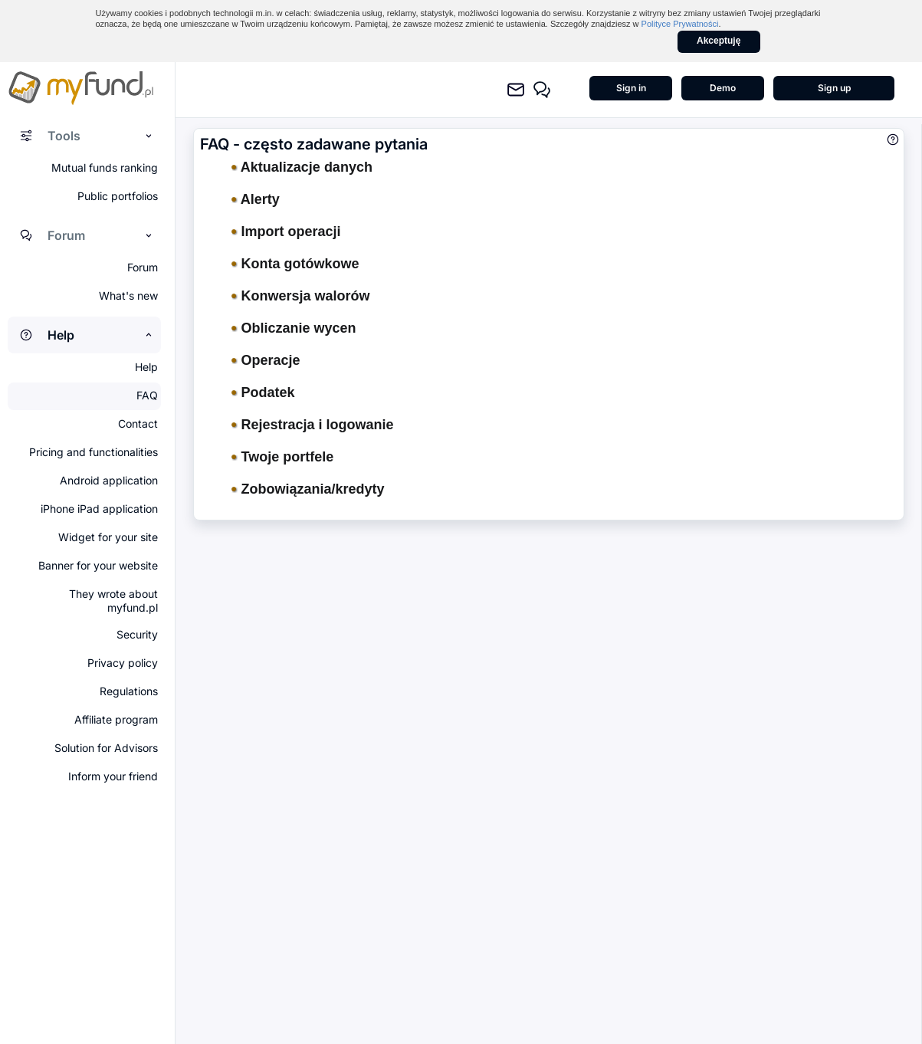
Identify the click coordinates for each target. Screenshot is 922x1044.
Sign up (834, 88)
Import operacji (286, 231)
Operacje (265, 360)
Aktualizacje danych (301, 167)
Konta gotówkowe (295, 263)
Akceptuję (718, 40)
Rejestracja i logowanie (312, 424)
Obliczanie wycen (293, 328)
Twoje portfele (282, 457)
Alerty (255, 199)
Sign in (631, 88)
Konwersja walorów (300, 296)
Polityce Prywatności (680, 23)
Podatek (263, 392)
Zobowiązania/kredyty (308, 489)
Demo (723, 88)
